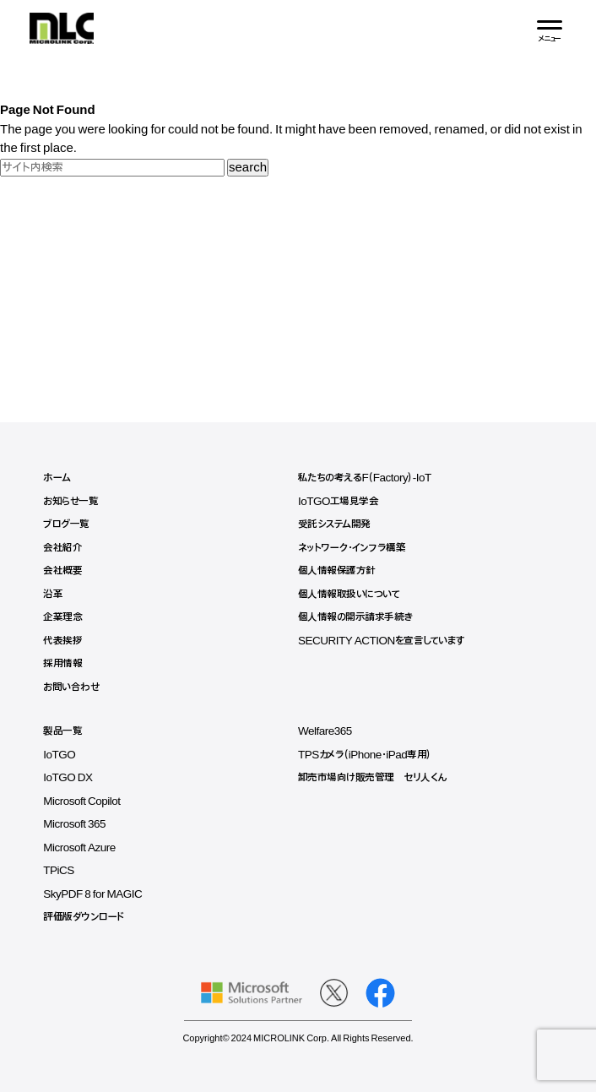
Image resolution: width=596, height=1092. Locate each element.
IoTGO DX (67, 778)
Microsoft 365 (74, 824)
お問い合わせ (71, 687)
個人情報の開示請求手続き (355, 617)
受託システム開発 (334, 524)
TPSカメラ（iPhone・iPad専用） (364, 755)
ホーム (57, 478)
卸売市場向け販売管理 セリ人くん (372, 778)
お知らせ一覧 (70, 501)
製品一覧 (62, 731)
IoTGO (59, 755)
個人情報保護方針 (337, 571)
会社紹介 (62, 548)
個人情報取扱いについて (349, 594)
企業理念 (62, 617)
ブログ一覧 (66, 524)
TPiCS (58, 870)
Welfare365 (325, 731)
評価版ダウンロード (83, 917)
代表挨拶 (62, 641)
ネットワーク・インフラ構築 (352, 548)
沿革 (52, 594)
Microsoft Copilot (81, 801)
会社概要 (62, 571)
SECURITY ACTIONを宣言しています (381, 641)
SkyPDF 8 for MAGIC (92, 894)
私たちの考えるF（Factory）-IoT (364, 478)
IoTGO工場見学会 (338, 501)
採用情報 (62, 664)
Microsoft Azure (79, 848)
